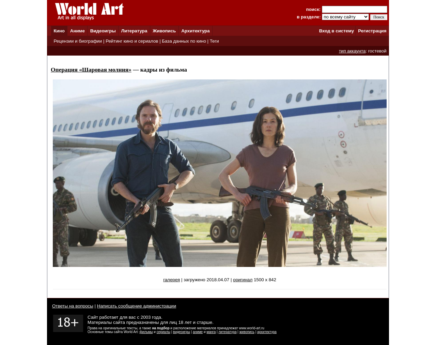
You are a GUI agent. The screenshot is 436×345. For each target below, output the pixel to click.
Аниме (77, 30)
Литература (134, 30)
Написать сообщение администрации (136, 306)
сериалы (163, 332)
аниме (198, 332)
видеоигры (181, 332)
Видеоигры (103, 30)
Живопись (164, 30)
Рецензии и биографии (77, 41)
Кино (59, 30)
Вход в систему (336, 30)
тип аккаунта (352, 51)
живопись (246, 332)
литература (227, 332)
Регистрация (372, 30)
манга (211, 332)
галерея (171, 279)
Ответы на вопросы (72, 306)
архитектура (267, 332)
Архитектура (195, 30)
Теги (214, 41)
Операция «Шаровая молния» (91, 69)
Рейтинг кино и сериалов (132, 41)
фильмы (146, 332)
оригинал (242, 279)
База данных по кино (184, 41)
